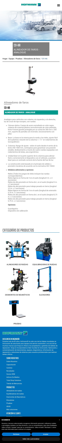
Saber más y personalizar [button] (31, 439)
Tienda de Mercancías (14, 384)
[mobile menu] (59, 5)
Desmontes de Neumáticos (17, 294)
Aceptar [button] (45, 434)
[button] (59, 419)
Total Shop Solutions (13, 380)
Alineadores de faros (32, 59)
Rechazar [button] (16, 434)
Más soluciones (11, 409)
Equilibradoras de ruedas (44, 263)
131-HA (44, 59)
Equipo (11, 59)
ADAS (8, 406)
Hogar (4, 59)
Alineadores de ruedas (17, 263)
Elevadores (44, 294)
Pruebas (19, 59)
